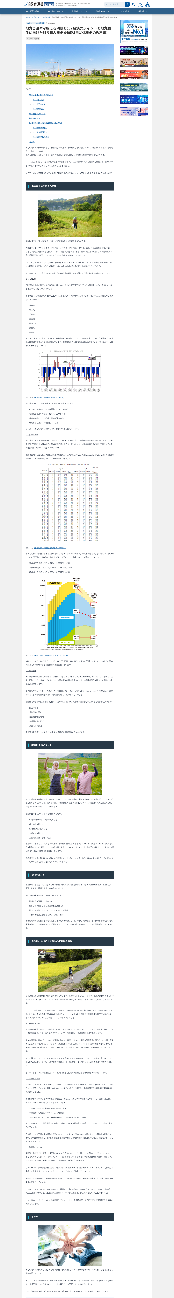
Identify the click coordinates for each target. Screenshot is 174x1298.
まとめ (32, 142)
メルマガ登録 (124, 11)
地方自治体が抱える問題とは (41, 95)
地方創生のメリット (37, 114)
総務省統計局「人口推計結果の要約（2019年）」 (50, 398)
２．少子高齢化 (39, 104)
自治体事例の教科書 (33, 39)
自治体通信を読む (33, 11)
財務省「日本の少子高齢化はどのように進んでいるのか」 (53, 655)
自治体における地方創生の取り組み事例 (45, 123)
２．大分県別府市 (40, 132)
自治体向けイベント (55, 11)
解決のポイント (35, 118)
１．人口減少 (38, 100)
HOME (28, 17)
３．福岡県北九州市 (41, 137)
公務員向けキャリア (103, 11)
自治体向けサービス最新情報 (41, 17)
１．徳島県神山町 (40, 128)
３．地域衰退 (38, 109)
